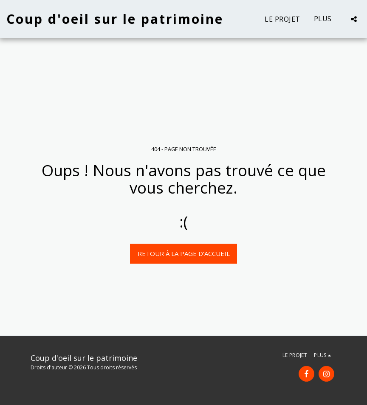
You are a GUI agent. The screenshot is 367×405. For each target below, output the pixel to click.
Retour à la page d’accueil (184, 253)
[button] (353, 19)
